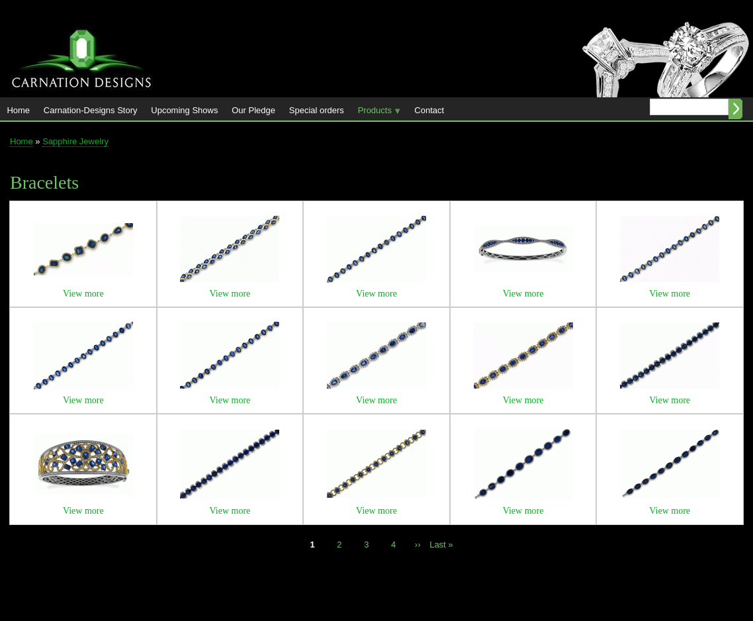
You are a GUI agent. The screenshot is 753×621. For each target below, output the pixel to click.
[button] (83, 272)
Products (376, 112)
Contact (429, 110)
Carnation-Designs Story (91, 110)
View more (83, 294)
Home (18, 110)
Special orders (316, 110)
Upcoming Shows (184, 110)
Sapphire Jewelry (75, 141)
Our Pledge (253, 110)
